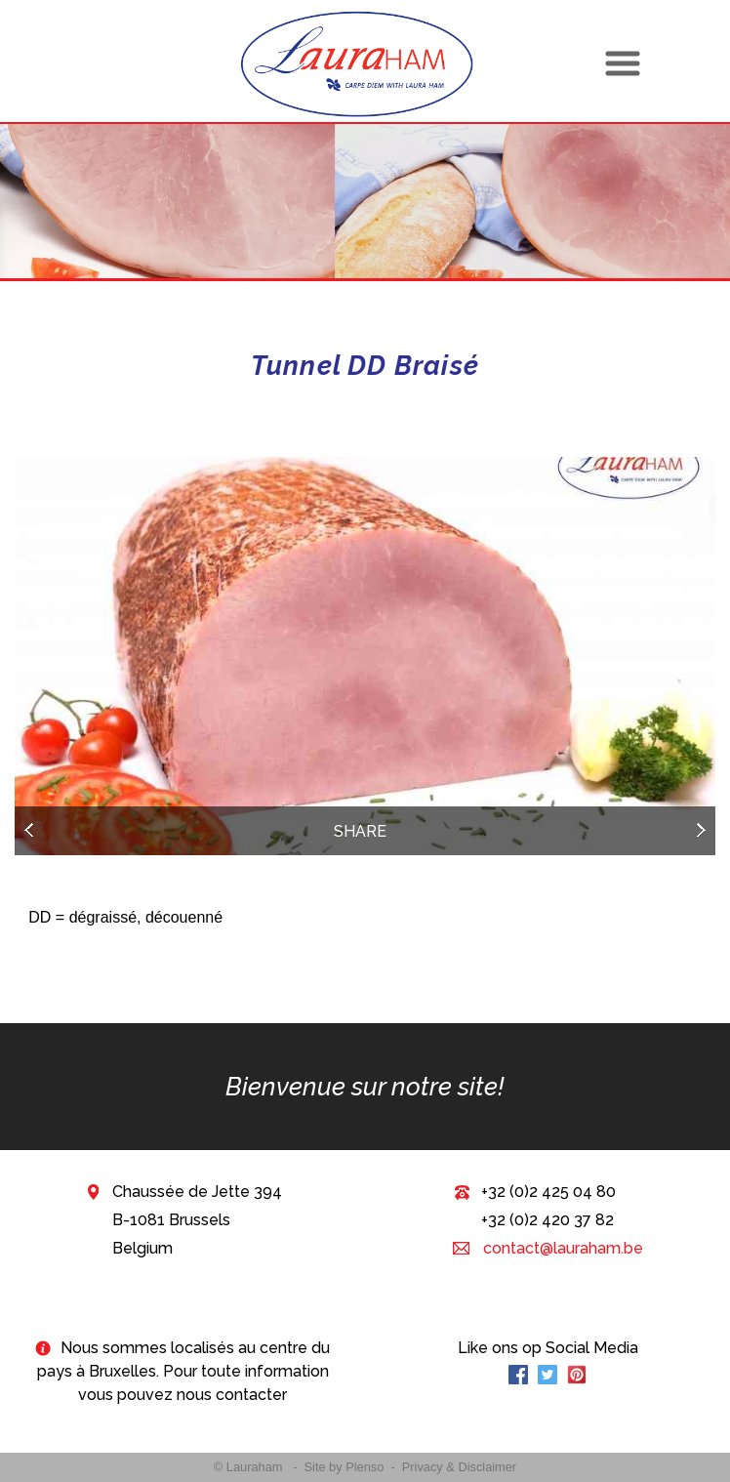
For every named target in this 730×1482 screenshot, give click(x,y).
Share (360, 831)
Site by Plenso (344, 1467)
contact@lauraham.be (561, 1248)
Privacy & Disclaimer (459, 1467)
